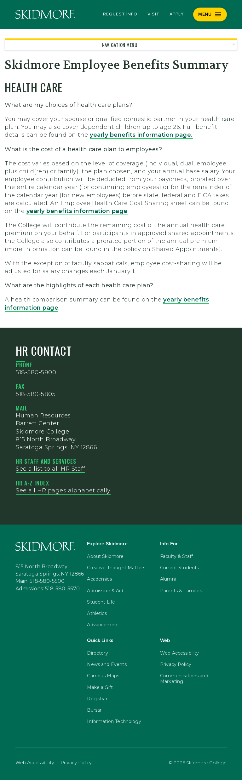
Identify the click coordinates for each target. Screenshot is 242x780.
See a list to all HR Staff (50, 468)
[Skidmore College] (45, 14)
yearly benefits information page (140, 134)
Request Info (120, 14)
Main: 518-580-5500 (40, 581)
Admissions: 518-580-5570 (47, 589)
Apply (177, 14)
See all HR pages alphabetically (63, 490)
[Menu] (210, 14)
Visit (153, 14)
